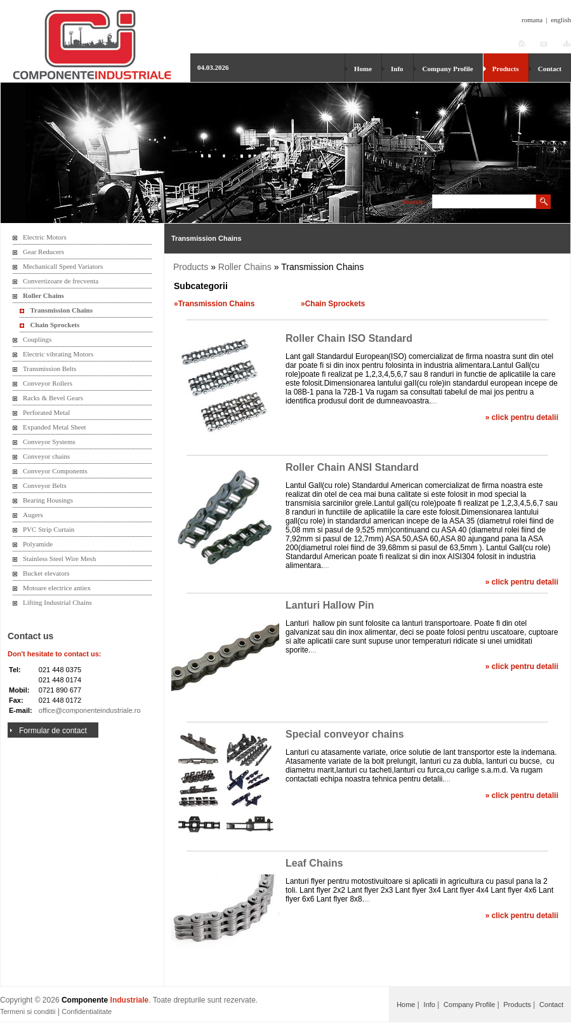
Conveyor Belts (45, 485)
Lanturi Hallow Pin (330, 605)
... (433, 401)
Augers (33, 514)
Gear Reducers (43, 251)
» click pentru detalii (521, 417)
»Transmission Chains (214, 303)
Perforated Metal (46, 412)
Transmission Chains (61, 310)
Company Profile (448, 68)
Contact (549, 68)
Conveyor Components (55, 471)
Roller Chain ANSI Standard (352, 467)
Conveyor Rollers (47, 383)
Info (397, 68)
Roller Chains (43, 295)
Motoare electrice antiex (57, 588)
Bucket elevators (46, 573)
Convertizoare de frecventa (60, 281)
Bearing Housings (48, 500)
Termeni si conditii (27, 1011)
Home (363, 68)
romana (532, 20)
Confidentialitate (87, 1011)
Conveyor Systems (49, 441)
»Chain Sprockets (333, 303)
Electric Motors (45, 237)
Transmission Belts (49, 368)
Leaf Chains (314, 863)
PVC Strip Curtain (48, 529)
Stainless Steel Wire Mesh (59, 558)
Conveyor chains (46, 456)
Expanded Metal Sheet (54, 427)
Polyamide (38, 544)
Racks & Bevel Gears (53, 398)
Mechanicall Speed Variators (63, 266)
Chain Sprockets (55, 324)
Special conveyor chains (345, 734)
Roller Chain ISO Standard (349, 338)
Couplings (37, 339)
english (561, 20)
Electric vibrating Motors (58, 354)
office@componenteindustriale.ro (90, 710)
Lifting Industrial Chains (57, 602)
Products (505, 68)
